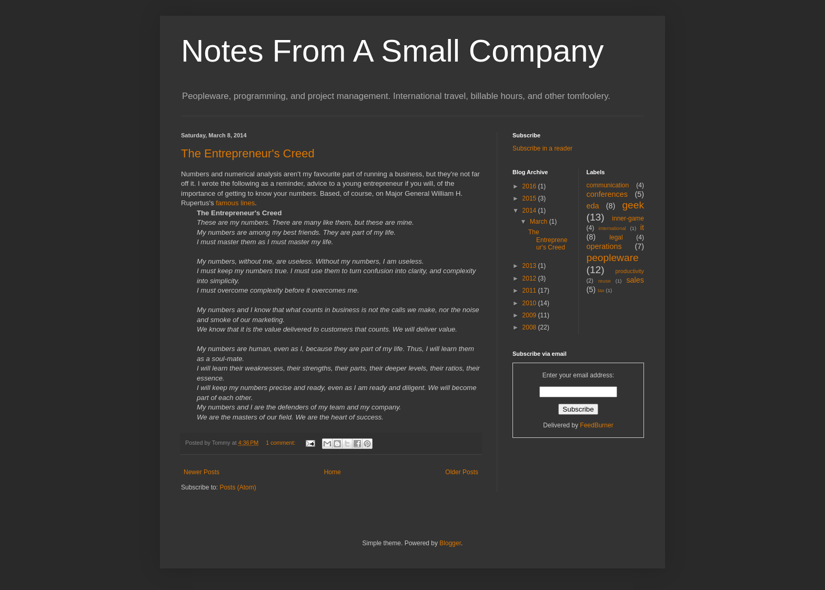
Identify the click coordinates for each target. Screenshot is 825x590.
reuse (604, 281)
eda (593, 206)
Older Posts (461, 472)
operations (604, 246)
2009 (530, 315)
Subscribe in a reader (542, 148)
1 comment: (281, 442)
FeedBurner (596, 425)
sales (635, 280)
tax (601, 290)
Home (332, 472)
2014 (530, 210)
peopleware (613, 257)
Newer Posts (201, 472)
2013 (530, 265)
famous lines (235, 203)
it (642, 227)
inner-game (628, 218)
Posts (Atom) (237, 487)
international (612, 228)
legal (615, 237)
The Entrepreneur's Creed (248, 153)
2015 (530, 198)
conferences (607, 194)
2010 (530, 303)
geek (633, 205)
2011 (530, 290)
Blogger (450, 543)
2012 (530, 278)
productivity (629, 271)
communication (608, 185)
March (539, 221)
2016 (530, 186)
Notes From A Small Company (392, 50)
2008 (530, 327)
